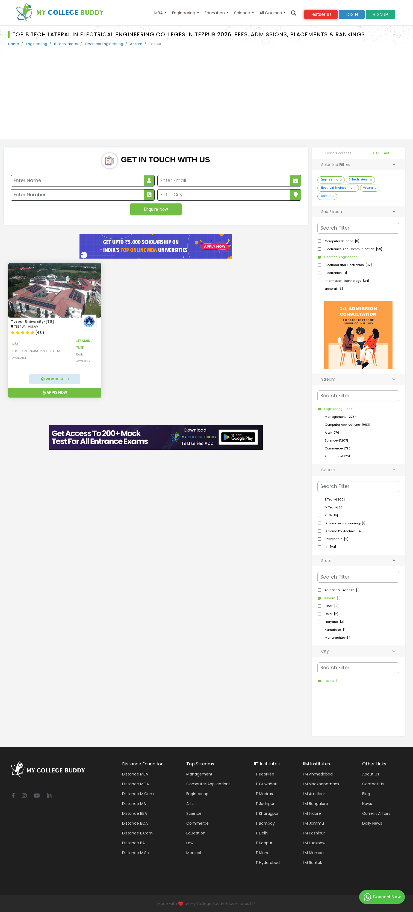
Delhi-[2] (331, 614)
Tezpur (325, 196)
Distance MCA (135, 784)
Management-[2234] (341, 416)
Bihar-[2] (331, 606)
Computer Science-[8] (341, 241)
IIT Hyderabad (267, 862)
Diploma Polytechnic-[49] (344, 531)
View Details (55, 379)
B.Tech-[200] (334, 499)
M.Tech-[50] (334, 507)
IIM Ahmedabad (318, 774)
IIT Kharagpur (266, 813)
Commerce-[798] (338, 448)
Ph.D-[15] (331, 515)
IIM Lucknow (314, 843)
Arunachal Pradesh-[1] (341, 590)
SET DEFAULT (381, 153)
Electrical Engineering (104, 43)
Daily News (372, 823)
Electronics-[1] (335, 273)
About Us (370, 774)
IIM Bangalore (315, 803)
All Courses (270, 13)
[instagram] (24, 796)
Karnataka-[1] (335, 629)
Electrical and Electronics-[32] (348, 265)
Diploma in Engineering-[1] (344, 523)
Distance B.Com (137, 833)
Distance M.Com (138, 793)
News (367, 803)
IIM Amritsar (314, 793)
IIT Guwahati (265, 784)
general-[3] (333, 288)
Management (199, 774)
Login (352, 14)
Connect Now (381, 897)
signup (380, 14)
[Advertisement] (206, 98)
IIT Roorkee (264, 774)
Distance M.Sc (135, 852)
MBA (158, 13)
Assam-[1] (331, 598)
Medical (193, 852)
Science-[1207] (336, 440)
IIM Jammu (313, 823)
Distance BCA (135, 823)
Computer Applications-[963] (347, 424)
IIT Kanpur (263, 843)
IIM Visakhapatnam (321, 784)
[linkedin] (49, 796)
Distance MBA (135, 774)
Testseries (321, 14)
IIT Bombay (264, 823)
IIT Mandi (262, 852)
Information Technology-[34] (346, 281)
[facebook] (13, 796)
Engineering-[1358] (338, 409)
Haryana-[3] (334, 622)
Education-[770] (337, 456)
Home (13, 43)
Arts (190, 803)
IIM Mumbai (313, 852)
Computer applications (208, 784)
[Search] (294, 12)
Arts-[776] (332, 432)
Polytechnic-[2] (336, 539)
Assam (136, 43)
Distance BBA (134, 813)
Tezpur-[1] (331, 681)
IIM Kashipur (314, 833)
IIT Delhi (261, 833)
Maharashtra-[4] (337, 637)
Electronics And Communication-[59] (353, 249)
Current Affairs (376, 813)
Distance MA (134, 803)
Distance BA (133, 843)
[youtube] (37, 796)
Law (189, 843)
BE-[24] (330, 547)
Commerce (197, 823)
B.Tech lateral (66, 43)
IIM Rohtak (312, 862)
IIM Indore (312, 813)
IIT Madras (263, 793)
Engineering (183, 13)
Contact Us (373, 784)
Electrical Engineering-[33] (344, 257)
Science (242, 13)
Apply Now (55, 392)
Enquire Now (156, 209)
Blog (366, 793)
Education (215, 13)
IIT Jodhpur (264, 803)
